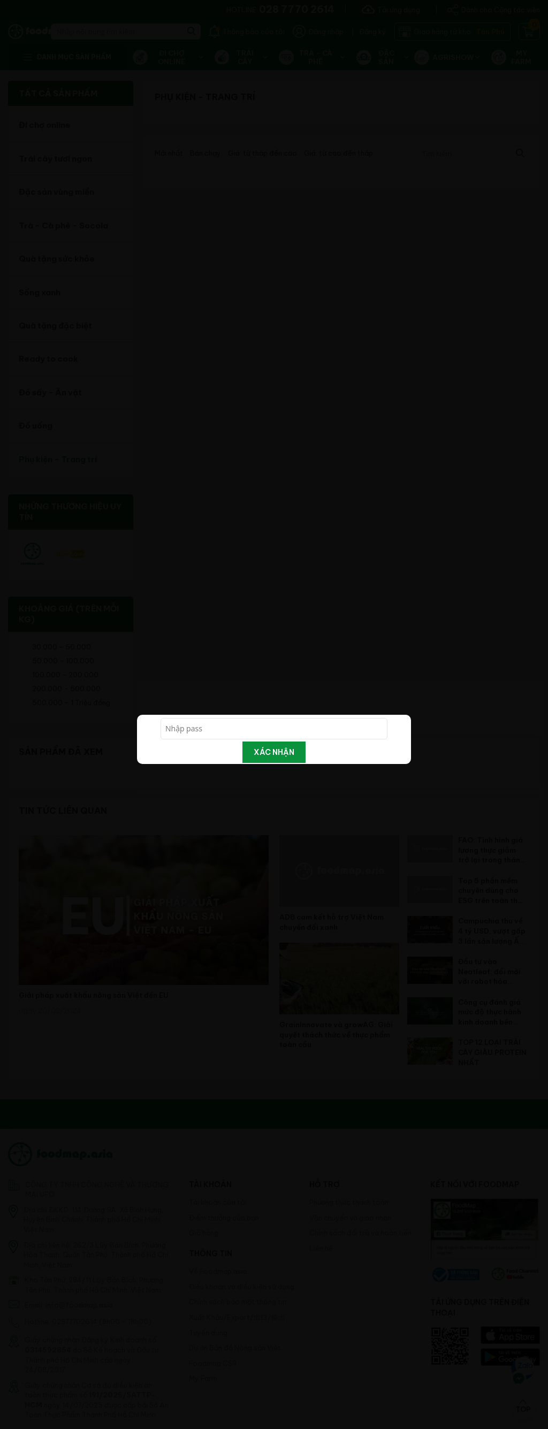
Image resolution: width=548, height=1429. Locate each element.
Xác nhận (274, 752)
